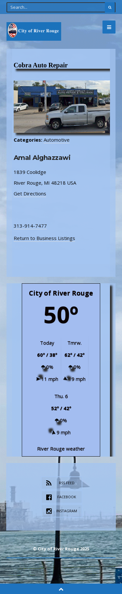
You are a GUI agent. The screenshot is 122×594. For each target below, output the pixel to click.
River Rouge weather (61, 448)
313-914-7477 (30, 225)
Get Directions (30, 193)
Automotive (57, 139)
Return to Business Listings (44, 238)
